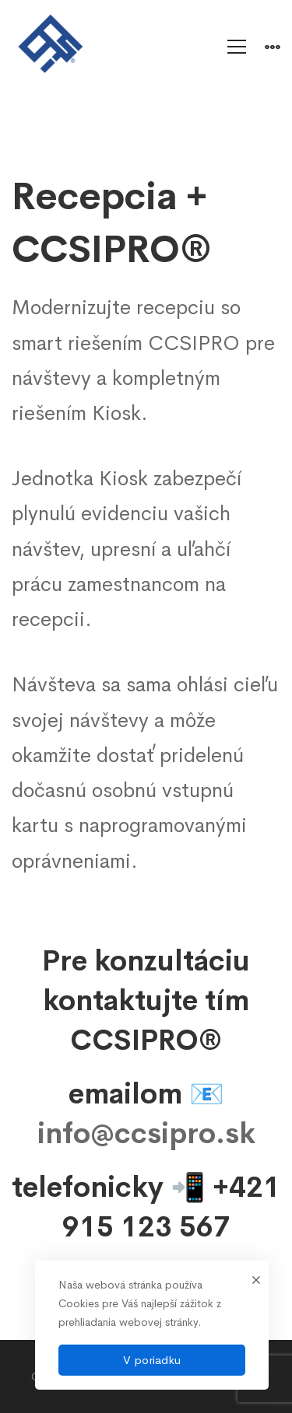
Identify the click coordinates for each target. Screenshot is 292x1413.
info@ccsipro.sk (146, 1134)
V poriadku (152, 1359)
